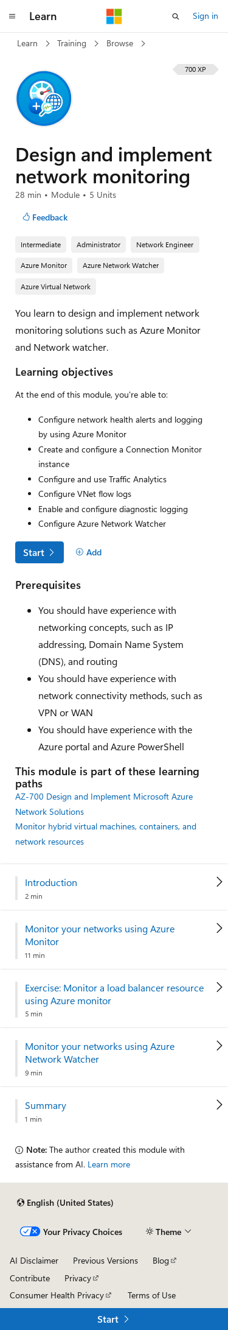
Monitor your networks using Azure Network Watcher (99, 1052)
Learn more (109, 1164)
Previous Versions (105, 1260)
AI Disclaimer (34, 1260)
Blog (161, 1260)
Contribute (30, 1278)
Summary (45, 1105)
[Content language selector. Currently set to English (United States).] (65, 1202)
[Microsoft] (114, 16)
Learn (28, 43)
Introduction (51, 882)
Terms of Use (152, 1295)
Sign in (205, 15)
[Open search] (176, 16)
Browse (121, 43)
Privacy (77, 1278)
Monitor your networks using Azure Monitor (99, 935)
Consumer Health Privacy (57, 1295)
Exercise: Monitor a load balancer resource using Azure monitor (114, 994)
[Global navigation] (12, 16)
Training (73, 43)
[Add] (88, 552)
